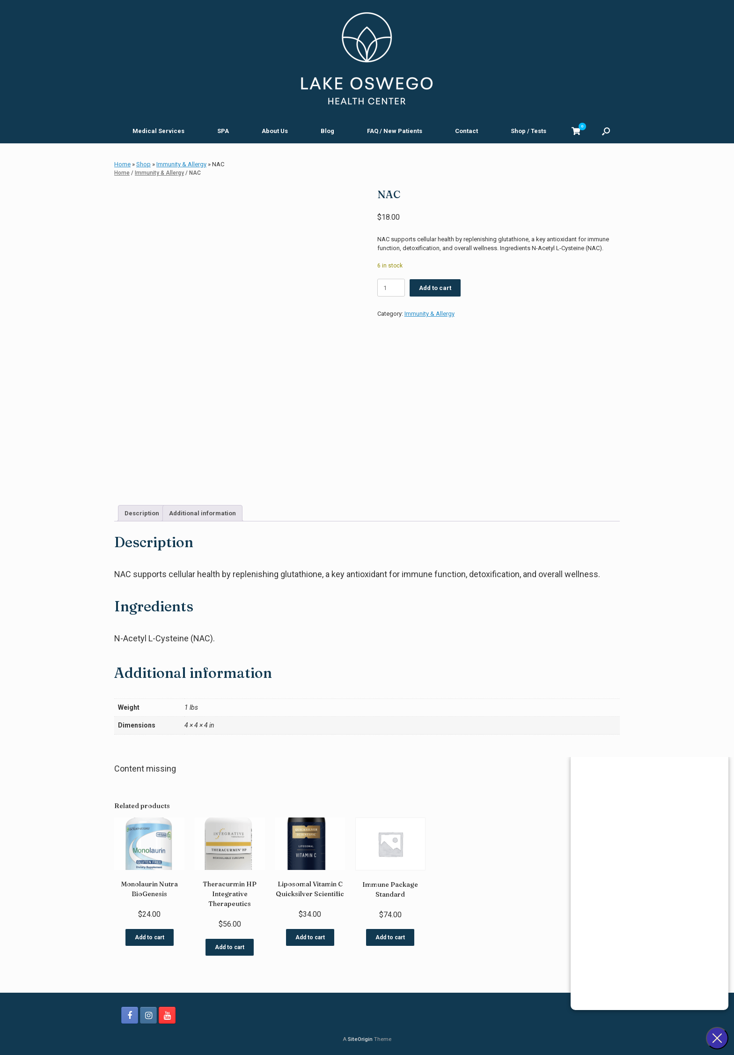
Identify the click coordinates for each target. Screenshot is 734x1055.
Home (122, 164)
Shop (143, 164)
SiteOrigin (360, 1036)
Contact (466, 130)
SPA (223, 130)
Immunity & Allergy (181, 164)
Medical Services (158, 130)
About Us (275, 130)
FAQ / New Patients (394, 130)
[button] (606, 131)
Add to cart (435, 287)
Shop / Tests (528, 130)
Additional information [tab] (202, 510)
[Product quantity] (391, 288)
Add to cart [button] (149, 934)
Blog (327, 130)
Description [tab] (142, 510)
